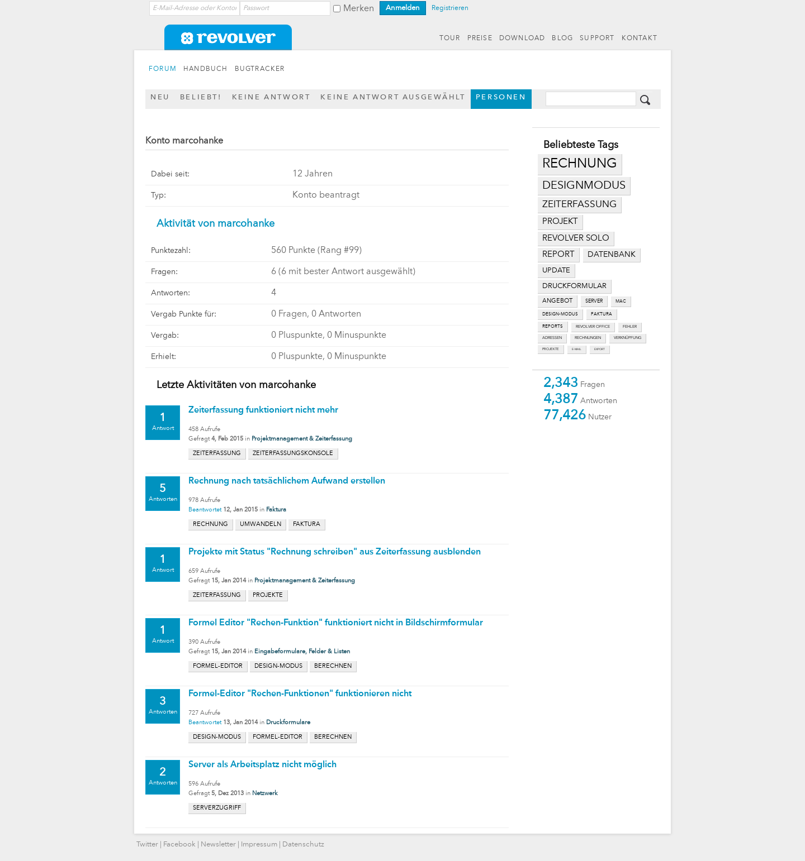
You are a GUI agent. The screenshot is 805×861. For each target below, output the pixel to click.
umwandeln (260, 525)
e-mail (576, 349)
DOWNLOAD (522, 38)
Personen (501, 97)
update (556, 270)
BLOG (562, 38)
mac (620, 301)
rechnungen (588, 338)
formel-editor (218, 666)
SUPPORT (597, 38)
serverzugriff (217, 808)
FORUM (163, 69)
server (594, 301)
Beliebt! (201, 97)
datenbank (612, 255)
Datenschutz (303, 844)
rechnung (579, 164)
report (558, 255)
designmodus (584, 186)
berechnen (333, 666)
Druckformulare (288, 723)
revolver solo (575, 238)
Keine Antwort (271, 97)
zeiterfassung (579, 204)
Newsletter (218, 844)
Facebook (179, 844)
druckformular (574, 286)
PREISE (480, 38)
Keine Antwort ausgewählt (392, 97)
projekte (550, 349)
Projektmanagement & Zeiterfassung (302, 439)
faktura (601, 314)
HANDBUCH (205, 69)
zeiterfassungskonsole (293, 454)
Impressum (259, 844)
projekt (560, 222)
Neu (160, 97)
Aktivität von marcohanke (215, 224)
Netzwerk (265, 794)
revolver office (593, 327)
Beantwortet (204, 510)
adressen (552, 338)
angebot (557, 301)
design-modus (560, 314)
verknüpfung (627, 338)
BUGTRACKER (260, 69)
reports (552, 326)
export (599, 349)
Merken (358, 9)
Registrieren (450, 8)
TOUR (450, 38)
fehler (630, 327)
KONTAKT (639, 38)
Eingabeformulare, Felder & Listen (302, 652)
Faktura (276, 510)
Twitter (147, 844)
